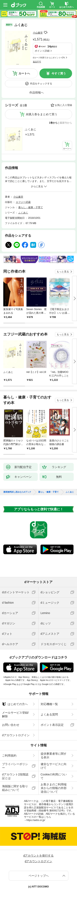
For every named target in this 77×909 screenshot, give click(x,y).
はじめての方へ (15, 704)
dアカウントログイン (16, 735)
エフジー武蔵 (23, 202)
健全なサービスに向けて (54, 765)
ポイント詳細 (42, 50)
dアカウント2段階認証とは (15, 776)
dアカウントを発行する (38, 855)
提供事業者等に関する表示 (54, 755)
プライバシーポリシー (15, 765)
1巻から (53, 123)
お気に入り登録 (63, 105)
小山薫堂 (38, 32)
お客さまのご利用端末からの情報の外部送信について (54, 788)
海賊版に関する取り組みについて (15, 788)
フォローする (46, 32)
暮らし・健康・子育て (30, 207)
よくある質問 (49, 714)
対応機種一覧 (49, 704)
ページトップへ (39, 875)
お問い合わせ (10, 724)
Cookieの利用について (54, 776)
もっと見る (63, 271)
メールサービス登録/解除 (15, 714)
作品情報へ (36, 92)
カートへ (24, 73)
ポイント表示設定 (52, 724)
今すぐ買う (59, 73)
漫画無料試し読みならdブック (17, 492)
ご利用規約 (9, 755)
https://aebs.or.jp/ (35, 820)
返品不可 (37, 62)
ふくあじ (30, 129)
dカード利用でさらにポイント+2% (49, 58)
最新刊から (66, 123)
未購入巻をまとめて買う (41, 114)
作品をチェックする (41, 83)
